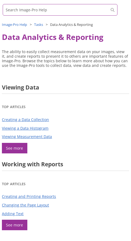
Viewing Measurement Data (27, 136)
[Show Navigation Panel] (121, 12)
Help (14, 24)
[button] (112, 10)
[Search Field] (60, 10)
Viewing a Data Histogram (25, 128)
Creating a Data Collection (25, 119)
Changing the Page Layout (25, 205)
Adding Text (13, 213)
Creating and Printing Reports (29, 196)
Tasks (38, 24)
